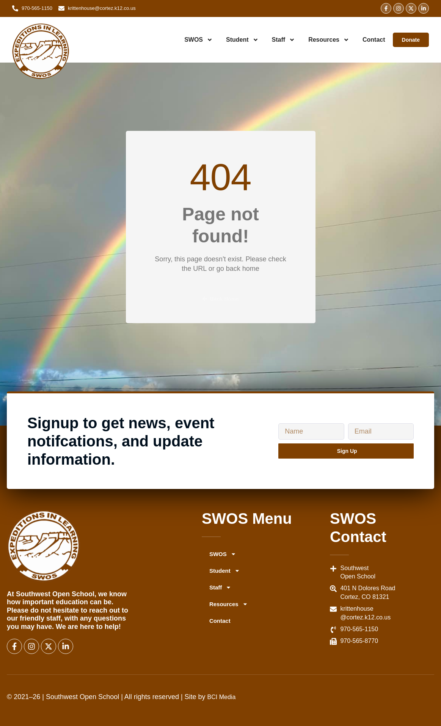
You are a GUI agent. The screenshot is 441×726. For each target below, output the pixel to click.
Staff (283, 40)
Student (242, 40)
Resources (328, 40)
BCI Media (221, 697)
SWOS (198, 40)
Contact (374, 39)
